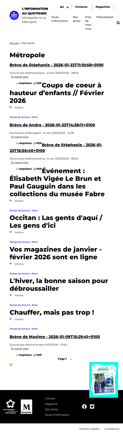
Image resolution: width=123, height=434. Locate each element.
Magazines (103, 6)
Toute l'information (57, 414)
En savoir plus (20, 76)
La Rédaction (112, 428)
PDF (39, 83)
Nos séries (51, 409)
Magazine (51, 403)
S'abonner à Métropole (11, 364)
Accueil (14, 43)
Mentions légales (89, 428)
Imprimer (25, 83)
